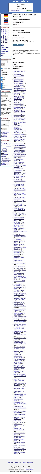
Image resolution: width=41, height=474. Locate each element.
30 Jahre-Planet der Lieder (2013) (19, 86)
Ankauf (4, 156)
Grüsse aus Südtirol (19, 260)
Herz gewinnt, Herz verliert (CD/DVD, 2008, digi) (20, 278)
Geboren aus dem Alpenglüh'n (18, 251)
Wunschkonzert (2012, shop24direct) (20, 449)
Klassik (3, 53)
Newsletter (5, 154)
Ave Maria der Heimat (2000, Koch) (19, 107)
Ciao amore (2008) (19, 134)
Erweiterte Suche (6, 59)
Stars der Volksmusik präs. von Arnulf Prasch (20, 375)
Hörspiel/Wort (5, 47)
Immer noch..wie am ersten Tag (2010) (19, 303)
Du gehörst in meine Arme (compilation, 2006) (19, 219)
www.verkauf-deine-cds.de (5, 164)
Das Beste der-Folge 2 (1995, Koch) (20, 136)
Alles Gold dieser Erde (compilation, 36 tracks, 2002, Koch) (20, 90)
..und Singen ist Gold (19, 71)
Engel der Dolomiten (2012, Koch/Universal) (20, 235)
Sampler (3, 49)
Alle (2, 55)
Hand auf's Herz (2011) (20, 263)
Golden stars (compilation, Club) (19, 256)
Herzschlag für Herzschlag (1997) (19, 284)
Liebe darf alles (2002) (19, 334)
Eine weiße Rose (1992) (20, 231)
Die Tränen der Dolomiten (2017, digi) (19, 180)
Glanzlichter (17, 254)
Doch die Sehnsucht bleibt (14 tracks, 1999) (20, 189)
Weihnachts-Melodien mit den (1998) (19, 436)
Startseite (6, 24)
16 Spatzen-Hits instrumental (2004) (19, 75)
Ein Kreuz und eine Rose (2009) (19, 222)
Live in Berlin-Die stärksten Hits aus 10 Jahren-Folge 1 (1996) (20, 342)
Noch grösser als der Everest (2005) (19, 359)
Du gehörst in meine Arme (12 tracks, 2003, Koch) (20, 214)
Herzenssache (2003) (19, 280)
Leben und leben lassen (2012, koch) (20, 332)
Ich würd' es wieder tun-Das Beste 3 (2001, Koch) (20, 295)
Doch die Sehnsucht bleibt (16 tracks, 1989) (20, 194)
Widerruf (4, 149)
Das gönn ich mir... (19, 143)
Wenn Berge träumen (19, 442)
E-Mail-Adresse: (5, 120)
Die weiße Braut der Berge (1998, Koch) (19, 184)
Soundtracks (4, 51)
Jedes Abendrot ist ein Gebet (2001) (19, 314)
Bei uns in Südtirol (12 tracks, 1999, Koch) (19, 118)
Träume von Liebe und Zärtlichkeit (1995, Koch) (20, 396)
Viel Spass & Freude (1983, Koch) (19, 418)
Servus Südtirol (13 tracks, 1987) (19, 363)
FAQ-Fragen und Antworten (6, 147)
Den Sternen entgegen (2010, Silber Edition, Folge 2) (20, 156)
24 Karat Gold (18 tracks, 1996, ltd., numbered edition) (18, 80)
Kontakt (24, 462)
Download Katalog (4, 152)
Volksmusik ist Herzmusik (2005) (18, 421)
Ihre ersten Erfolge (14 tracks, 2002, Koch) (19, 298)
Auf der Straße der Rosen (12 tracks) (19, 104)
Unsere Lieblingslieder (19, 414)
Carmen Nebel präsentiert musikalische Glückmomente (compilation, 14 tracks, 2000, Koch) (20, 129)
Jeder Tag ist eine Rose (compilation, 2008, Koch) (20, 310)
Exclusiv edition (18, 239)
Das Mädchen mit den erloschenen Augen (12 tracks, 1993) (20, 151)
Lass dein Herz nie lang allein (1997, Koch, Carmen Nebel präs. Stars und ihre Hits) (20, 326)
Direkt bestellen (5, 91)
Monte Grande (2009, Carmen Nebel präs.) (19, 347)
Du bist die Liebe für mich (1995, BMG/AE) (19, 209)
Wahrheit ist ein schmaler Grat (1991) (19, 424)
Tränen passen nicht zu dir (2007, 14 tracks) (20, 387)
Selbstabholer (5, 158)
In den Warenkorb (18, 44)
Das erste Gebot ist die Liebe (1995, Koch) (20, 140)
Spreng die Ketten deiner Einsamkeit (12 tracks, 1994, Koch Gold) (19, 367)
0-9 (6, 42)
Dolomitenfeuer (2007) (19, 201)
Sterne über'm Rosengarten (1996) (19, 379)
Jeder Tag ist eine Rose (20, 305)
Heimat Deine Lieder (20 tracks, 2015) (19, 267)
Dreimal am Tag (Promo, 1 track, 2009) (20, 204)
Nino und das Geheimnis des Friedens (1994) (18, 356)
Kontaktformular (6, 159)
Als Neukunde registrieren (5, 133)
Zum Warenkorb (14, 10)
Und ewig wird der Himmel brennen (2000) (20, 403)
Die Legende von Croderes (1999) (18, 169)
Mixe (2, 45)
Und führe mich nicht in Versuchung (20, 412)
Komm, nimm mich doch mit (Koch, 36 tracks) (20, 320)
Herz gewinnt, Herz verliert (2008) (19, 273)
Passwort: (4, 124)
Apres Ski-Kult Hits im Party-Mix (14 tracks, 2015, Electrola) (19, 98)
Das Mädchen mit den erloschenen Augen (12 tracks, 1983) (20, 147)
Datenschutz (5, 161)
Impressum (30, 462)
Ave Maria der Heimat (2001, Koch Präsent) (19, 111)
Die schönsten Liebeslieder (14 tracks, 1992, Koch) (20, 173)
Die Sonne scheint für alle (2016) (19, 177)
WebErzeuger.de (28, 469)
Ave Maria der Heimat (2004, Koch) (19, 115)
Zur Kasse (29, 10)
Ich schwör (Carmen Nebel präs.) (19, 291)
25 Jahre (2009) (18, 83)
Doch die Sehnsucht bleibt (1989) (19, 198)
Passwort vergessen (4, 136)
